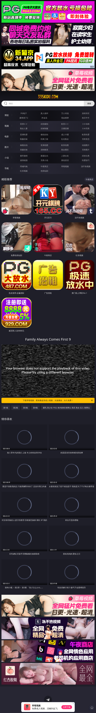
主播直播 (65, 128)
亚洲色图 (44, 145)
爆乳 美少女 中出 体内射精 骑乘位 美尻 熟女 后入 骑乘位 (66, 407)
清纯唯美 (44, 149)
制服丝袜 (24, 139)
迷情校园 (24, 160)
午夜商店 (44, 166)
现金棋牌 (65, 118)
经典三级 (44, 139)
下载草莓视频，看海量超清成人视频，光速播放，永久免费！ (58, 400)
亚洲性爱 (24, 134)
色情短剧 (44, 171)
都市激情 (24, 155)
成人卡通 (65, 134)
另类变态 (85, 139)
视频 (7, 125)
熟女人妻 (24, 128)
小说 (7, 157)
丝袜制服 (44, 128)
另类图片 (85, 149)
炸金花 (44, 118)
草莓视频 (65, 166)
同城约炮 (24, 166)
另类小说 (44, 160)
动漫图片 (85, 145)
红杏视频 (24, 171)
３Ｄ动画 (85, 124)
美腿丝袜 (24, 149)
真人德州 (44, 113)
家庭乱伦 (44, 155)
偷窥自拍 (24, 145)
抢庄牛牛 (85, 118)
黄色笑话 (65, 160)
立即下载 (66, 707)
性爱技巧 (85, 160)
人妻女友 (65, 155)
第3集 (25, 407)
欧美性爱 (85, 134)
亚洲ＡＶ (24, 124)
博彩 (7, 115)
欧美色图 (65, 145)
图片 (7, 147)
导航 (7, 168)
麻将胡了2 (24, 118)
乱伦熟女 (65, 139)
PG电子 (24, 113)
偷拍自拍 (44, 134)
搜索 (89, 103)
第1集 (5, 407)
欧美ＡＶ (65, 124)
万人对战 (65, 113)
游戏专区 (85, 113)
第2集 (15, 407)
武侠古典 (85, 155)
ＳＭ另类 (85, 128)
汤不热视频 (85, 166)
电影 (7, 136)
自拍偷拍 (44, 124)
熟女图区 (65, 149)
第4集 (35, 407)
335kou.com (48, 96)
